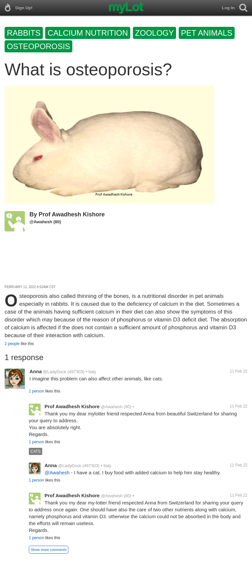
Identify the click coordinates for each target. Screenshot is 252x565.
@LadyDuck (54, 371)
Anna (35, 371)
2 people (12, 343)
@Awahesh (40, 221)
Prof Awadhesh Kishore (72, 214)
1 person (36, 391)
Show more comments (48, 550)
